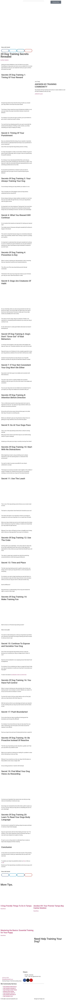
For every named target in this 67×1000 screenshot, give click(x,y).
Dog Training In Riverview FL (10, 986)
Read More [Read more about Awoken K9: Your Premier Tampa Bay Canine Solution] (36, 911)
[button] (5, 50)
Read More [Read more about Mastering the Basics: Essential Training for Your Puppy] (3, 935)
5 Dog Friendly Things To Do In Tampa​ (16, 906)
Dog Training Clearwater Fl (9, 994)
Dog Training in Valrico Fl (9, 993)
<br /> (50, 949)
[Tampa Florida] (55, 981)
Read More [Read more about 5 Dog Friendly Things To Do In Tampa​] (3, 908)
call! (3, 862)
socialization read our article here (18, 674)
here (24, 861)
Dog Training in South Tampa (10, 989)
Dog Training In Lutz (8, 996)
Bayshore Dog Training (8, 991)
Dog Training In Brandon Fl (9, 988)
